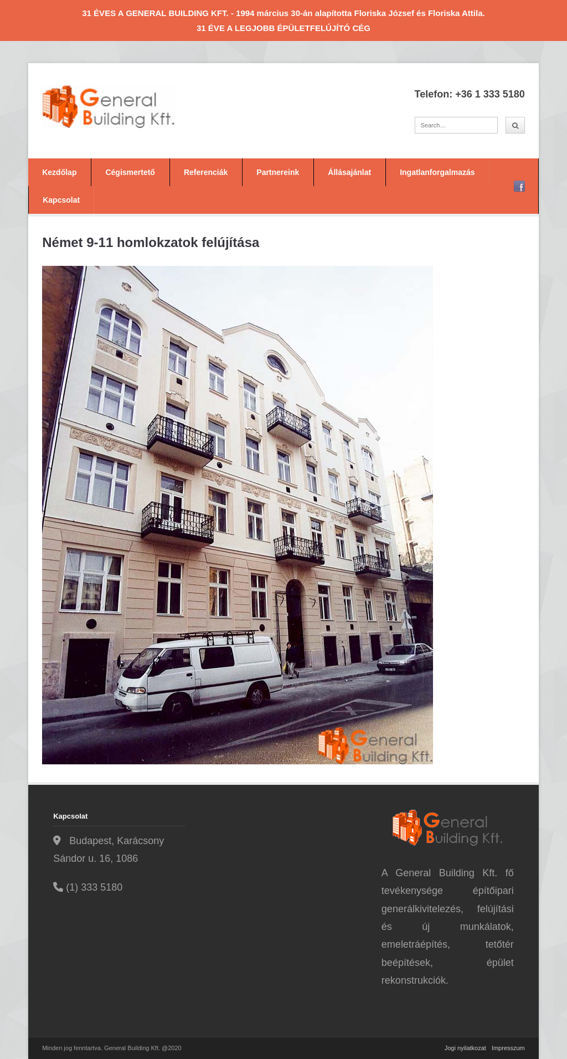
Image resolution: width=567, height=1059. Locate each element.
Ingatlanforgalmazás (437, 172)
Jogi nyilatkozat (465, 1048)
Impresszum (508, 1048)
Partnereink (277, 172)
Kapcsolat (61, 200)
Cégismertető (129, 172)
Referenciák (206, 172)
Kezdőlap (59, 172)
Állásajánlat (349, 172)
